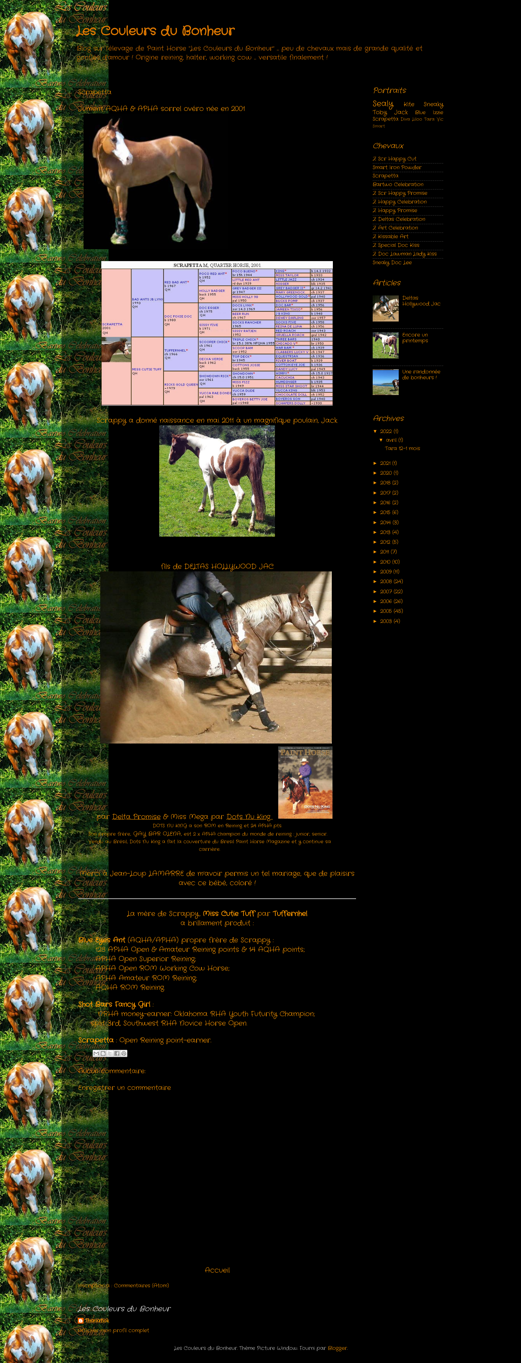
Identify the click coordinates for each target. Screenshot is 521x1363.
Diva (405, 119)
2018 (386, 483)
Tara (429, 119)
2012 (386, 542)
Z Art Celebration (395, 228)
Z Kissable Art (390, 236)
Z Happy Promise (395, 210)
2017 (386, 493)
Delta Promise (136, 817)
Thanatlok (97, 1321)
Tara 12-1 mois (402, 448)
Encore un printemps (415, 338)
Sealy (383, 104)
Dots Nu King (249, 817)
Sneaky (433, 104)
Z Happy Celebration (400, 202)
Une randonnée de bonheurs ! (421, 375)
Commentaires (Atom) (141, 1285)
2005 (387, 611)
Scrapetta (385, 119)
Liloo (417, 119)
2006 (387, 601)
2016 (386, 502)
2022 (387, 431)
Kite (409, 104)
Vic (440, 119)
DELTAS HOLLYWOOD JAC (229, 566)
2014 (386, 522)
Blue (420, 112)
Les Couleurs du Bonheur (155, 31)
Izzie (438, 112)
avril (392, 440)
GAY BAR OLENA (157, 834)
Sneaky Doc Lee (392, 262)
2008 (387, 581)
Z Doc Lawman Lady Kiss (405, 254)
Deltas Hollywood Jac (421, 301)
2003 (387, 621)
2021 (386, 463)
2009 (386, 571)
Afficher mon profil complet (113, 1330)
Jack (401, 112)
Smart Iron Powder (397, 167)
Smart (379, 126)
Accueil (217, 1270)
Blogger (337, 1348)
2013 (386, 532)
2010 (386, 562)
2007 (387, 591)
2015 (386, 512)
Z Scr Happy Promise (400, 193)
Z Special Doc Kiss (396, 245)
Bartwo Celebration (398, 184)
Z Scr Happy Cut (394, 159)
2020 (387, 473)
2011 (385, 552)
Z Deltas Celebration (399, 219)
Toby (380, 112)
